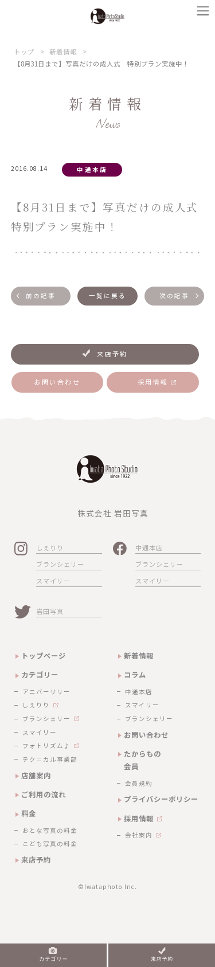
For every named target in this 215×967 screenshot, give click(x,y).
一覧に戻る (108, 295)
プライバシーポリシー (161, 799)
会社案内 (139, 835)
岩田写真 (50, 611)
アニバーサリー (46, 691)
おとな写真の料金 (49, 830)
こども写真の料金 (49, 843)
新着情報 (63, 51)
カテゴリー (39, 675)
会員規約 (139, 783)
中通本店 (149, 547)
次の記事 (174, 295)
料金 (28, 813)
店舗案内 (36, 775)
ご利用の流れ (43, 794)
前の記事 (41, 295)
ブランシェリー (60, 564)
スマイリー (53, 580)
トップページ (43, 656)
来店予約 (36, 860)
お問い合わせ (146, 735)
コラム (135, 675)
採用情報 (139, 818)
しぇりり (50, 547)
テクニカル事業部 (49, 759)
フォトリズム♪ (46, 745)
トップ (24, 51)
